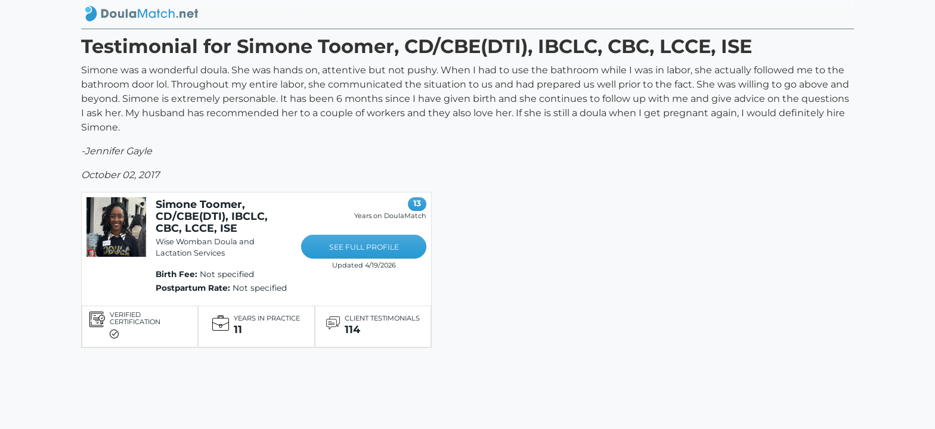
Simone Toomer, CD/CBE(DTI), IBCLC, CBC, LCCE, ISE (212, 216)
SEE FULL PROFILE (364, 247)
